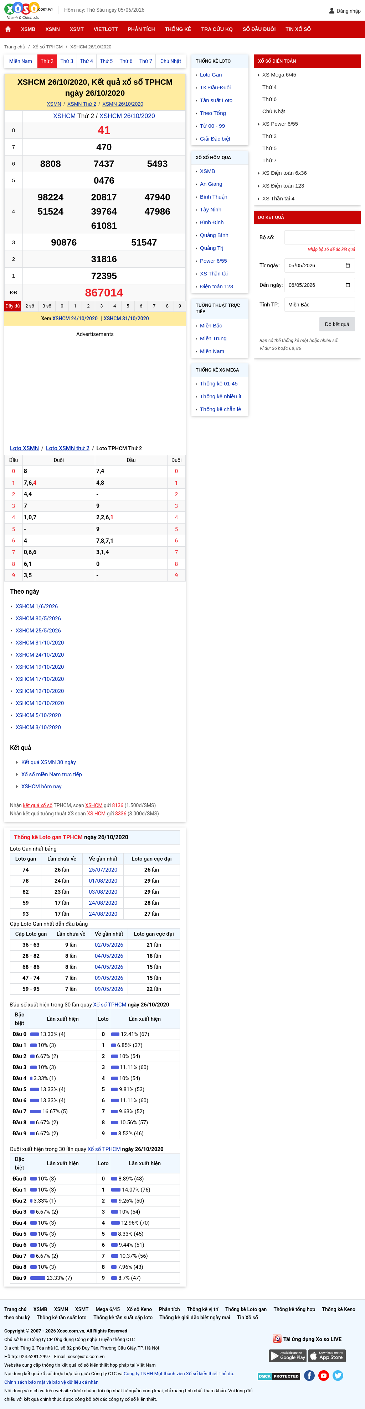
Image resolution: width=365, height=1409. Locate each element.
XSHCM (64, 116)
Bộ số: (266, 237)
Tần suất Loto (216, 100)
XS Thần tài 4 (278, 198)
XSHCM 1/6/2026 (37, 606)
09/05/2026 (109, 978)
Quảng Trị (211, 248)
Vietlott (106, 29)
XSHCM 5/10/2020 (38, 715)
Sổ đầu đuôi (259, 29)
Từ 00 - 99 (212, 126)
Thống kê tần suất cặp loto (123, 1317)
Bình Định (212, 222)
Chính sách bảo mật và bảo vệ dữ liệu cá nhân (51, 1382)
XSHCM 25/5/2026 (38, 630)
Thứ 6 (269, 99)
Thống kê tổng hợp (294, 1309)
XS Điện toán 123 (283, 186)
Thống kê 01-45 (219, 383)
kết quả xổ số (38, 805)
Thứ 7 (269, 160)
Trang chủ (15, 1309)
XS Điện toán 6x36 (284, 173)
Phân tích (141, 29)
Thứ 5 (269, 148)
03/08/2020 (103, 892)
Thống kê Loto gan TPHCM (48, 837)
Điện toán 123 (216, 286)
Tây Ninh (210, 209)
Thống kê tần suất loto (62, 1317)
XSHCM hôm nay (41, 786)
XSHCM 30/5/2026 (38, 618)
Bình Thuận (213, 197)
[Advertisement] (95, 388)
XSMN (52, 29)
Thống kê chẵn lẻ (220, 409)
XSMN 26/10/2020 (122, 104)
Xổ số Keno (139, 1309)
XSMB (28, 29)
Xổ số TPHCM (109, 1004)
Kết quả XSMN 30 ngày (48, 762)
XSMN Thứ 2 (81, 104)
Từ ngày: (269, 265)
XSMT (77, 29)
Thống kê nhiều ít (220, 396)
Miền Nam (212, 351)
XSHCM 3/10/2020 (38, 727)
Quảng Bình (214, 235)
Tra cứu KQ (217, 29)
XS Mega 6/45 (279, 75)
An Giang (211, 184)
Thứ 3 (269, 136)
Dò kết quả (337, 324)
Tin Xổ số (298, 29)
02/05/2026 (109, 945)
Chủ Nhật (273, 111)
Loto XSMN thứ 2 (67, 448)
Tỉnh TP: (269, 304)
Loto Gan (211, 75)
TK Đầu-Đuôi (215, 87)
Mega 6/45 (108, 1309)
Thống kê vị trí (203, 1309)
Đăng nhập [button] (345, 11)
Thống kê (178, 29)
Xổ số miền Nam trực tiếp (51, 774)
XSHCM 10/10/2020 (40, 703)
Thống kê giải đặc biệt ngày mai (194, 1317)
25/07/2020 (103, 870)
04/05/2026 (109, 956)
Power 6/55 (213, 261)
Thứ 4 (269, 87)
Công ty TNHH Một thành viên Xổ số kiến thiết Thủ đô (178, 1373)
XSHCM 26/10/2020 (127, 116)
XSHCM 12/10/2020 (40, 691)
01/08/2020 (103, 881)
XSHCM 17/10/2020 (40, 679)
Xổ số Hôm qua (213, 157)
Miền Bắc (211, 325)
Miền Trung (213, 338)
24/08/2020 (103, 903)
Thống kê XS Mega (217, 370)
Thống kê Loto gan (246, 1309)
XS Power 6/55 (280, 124)
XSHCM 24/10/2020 (75, 318)
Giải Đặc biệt (215, 139)
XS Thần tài (214, 273)
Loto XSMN (24, 448)
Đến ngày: (271, 285)
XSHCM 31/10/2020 (126, 318)
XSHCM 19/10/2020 (40, 667)
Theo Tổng (213, 113)
